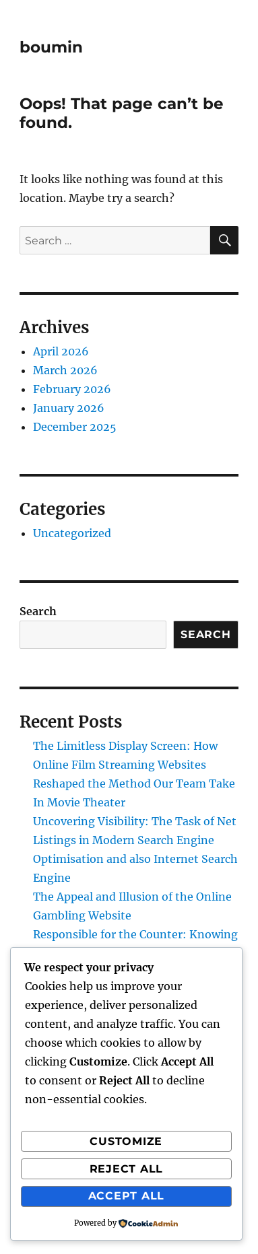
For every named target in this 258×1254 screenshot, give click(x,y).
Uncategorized (72, 533)
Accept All (126, 1195)
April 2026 (61, 351)
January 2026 (68, 408)
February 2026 (72, 389)
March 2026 (65, 370)
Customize (126, 1141)
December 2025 (75, 426)
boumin (51, 47)
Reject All (127, 1168)
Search (38, 611)
